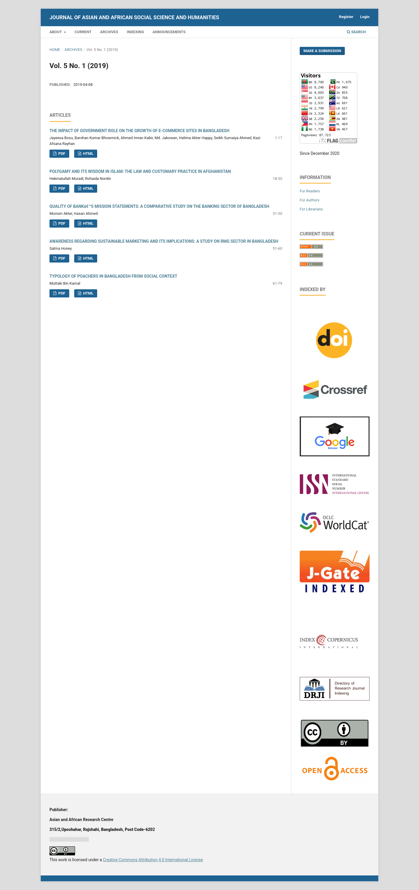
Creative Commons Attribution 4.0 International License (153, 859)
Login (365, 17)
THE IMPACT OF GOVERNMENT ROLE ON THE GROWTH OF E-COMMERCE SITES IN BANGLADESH (139, 130)
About (56, 32)
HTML (87, 153)
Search (356, 32)
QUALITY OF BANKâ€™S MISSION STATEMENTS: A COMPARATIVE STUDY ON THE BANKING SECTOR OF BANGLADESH (159, 206)
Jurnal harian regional (69, 839)
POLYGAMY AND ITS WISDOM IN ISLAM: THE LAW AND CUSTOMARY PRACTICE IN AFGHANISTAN (140, 171)
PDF (61, 153)
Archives (109, 32)
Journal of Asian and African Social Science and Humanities (134, 17)
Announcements (168, 32)
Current (82, 32)
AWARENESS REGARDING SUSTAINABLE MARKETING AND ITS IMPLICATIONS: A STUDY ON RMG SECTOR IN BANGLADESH (163, 241)
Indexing (135, 32)
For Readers (310, 191)
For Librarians (311, 209)
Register (346, 17)
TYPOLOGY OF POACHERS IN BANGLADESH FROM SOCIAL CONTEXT (113, 276)
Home (54, 49)
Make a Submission (322, 51)
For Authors (309, 200)
